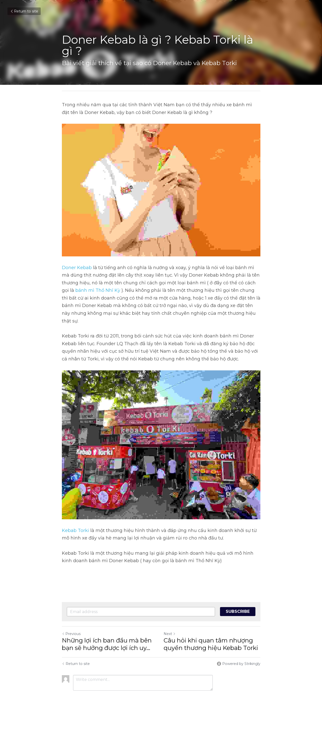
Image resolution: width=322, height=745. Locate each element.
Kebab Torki (75, 530)
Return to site (24, 11)
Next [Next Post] (170, 634)
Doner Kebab (77, 267)
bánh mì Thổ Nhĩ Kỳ (97, 290)
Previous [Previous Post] (71, 634)
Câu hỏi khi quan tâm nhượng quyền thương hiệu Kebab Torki (211, 644)
